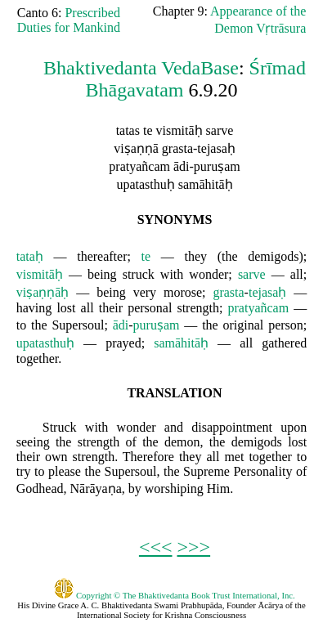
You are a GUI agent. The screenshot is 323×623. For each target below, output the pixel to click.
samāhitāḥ (181, 343)
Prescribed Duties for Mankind (68, 20)
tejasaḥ (267, 292)
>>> (194, 547)
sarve (252, 274)
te (146, 256)
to (21, 325)
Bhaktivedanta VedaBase (141, 67)
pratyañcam (258, 308)
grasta (228, 292)
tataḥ (29, 256)
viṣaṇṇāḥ (43, 292)
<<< (156, 547)
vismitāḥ (39, 274)
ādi (121, 325)
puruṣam (156, 325)
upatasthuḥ (45, 343)
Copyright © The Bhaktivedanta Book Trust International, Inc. (174, 595)
